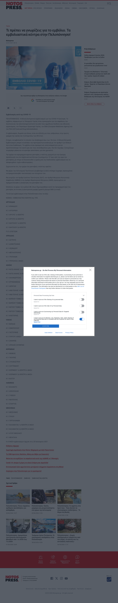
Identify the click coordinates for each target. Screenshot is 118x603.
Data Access (59, 332)
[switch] (81, 299)
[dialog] (59, 301)
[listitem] (59, 295)
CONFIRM (45, 326)
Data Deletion (48, 332)
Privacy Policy (69, 332)
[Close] (91, 270)
